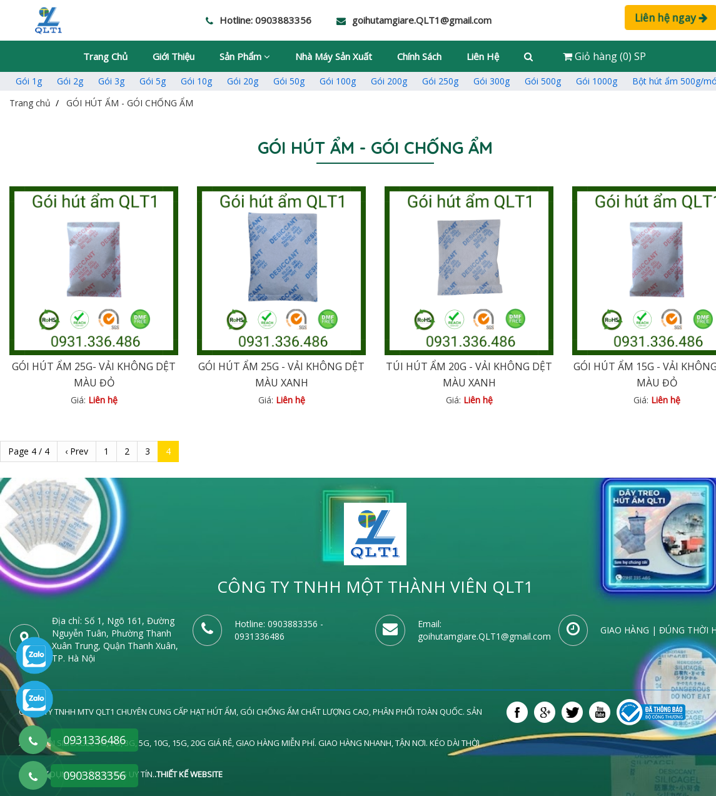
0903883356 (293, 624)
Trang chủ (105, 56)
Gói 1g (29, 81)
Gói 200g (389, 81)
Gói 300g (491, 81)
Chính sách (419, 56)
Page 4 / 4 (28, 451)
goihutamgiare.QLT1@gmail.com (484, 636)
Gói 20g (242, 81)
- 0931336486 (278, 630)
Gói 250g (440, 81)
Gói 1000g (596, 81)
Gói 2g (70, 81)
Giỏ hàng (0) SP (604, 56)
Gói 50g (289, 81)
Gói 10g (196, 81)
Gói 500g (543, 81)
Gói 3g (111, 81)
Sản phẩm (244, 56)
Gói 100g (338, 81)
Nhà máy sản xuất (333, 56)
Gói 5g (152, 81)
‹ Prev (76, 451)
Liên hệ (482, 56)
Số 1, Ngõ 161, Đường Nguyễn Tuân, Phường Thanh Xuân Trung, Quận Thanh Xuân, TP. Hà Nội (115, 639)
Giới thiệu (173, 56)
